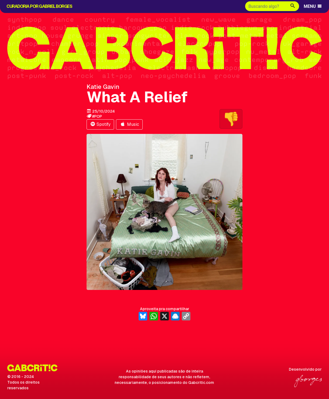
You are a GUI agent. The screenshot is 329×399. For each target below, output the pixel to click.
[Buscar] (265, 6)
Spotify (100, 124)
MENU (313, 6)
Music (129, 124)
